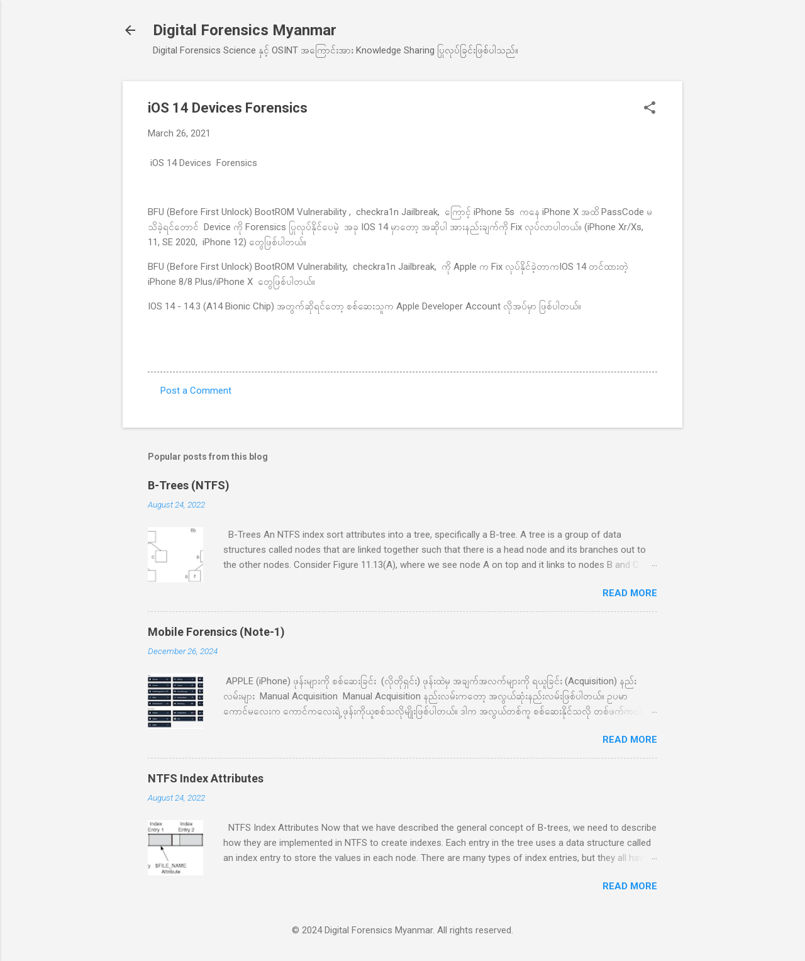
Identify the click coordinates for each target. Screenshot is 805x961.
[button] (649, 109)
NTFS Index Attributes (206, 778)
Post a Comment (195, 390)
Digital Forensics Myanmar (244, 30)
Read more (629, 593)
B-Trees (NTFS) (189, 485)
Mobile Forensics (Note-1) (216, 631)
